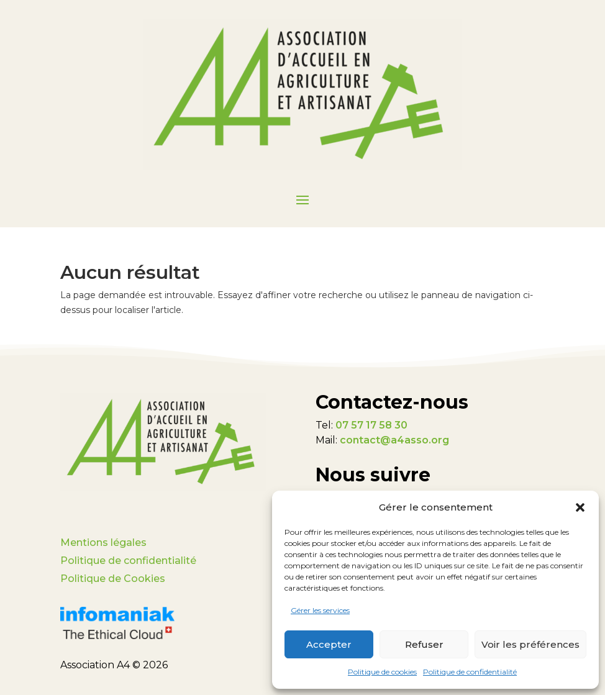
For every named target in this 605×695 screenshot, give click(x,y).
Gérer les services (320, 610)
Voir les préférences (530, 644)
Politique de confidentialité (470, 671)
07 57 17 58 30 (371, 425)
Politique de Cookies (112, 578)
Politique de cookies (382, 671)
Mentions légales (103, 542)
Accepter (329, 644)
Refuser (424, 644)
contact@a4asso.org (394, 440)
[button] (580, 507)
